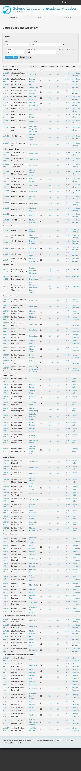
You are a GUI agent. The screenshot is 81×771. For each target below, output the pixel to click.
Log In (76, 2)
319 (50, 80)
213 (50, 356)
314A (51, 209)
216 (50, 242)
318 (50, 116)
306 (50, 104)
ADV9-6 (6, 260)
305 (50, 197)
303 (50, 248)
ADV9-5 (6, 254)
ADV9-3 (6, 242)
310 (50, 203)
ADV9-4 (6, 248)
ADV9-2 (6, 236)
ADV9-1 (6, 230)
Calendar (67, 17)
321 (50, 435)
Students (13, 17)
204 (50, 547)
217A (51, 144)
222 (50, 397)
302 (50, 129)
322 (50, 86)
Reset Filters (25, 57)
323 (50, 137)
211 (50, 221)
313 (50, 98)
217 (50, 154)
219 (50, 540)
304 (50, 192)
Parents (40, 17)
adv (58, 74)
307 (50, 215)
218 (50, 165)
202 (50, 186)
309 (50, 74)
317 (50, 110)
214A (51, 362)
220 (50, 180)
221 (50, 92)
